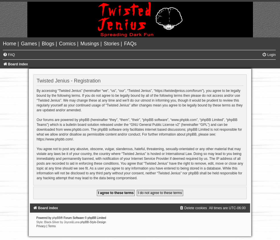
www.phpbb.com (76, 130)
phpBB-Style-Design (93, 222)
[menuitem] (10, 44)
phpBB (56, 217)
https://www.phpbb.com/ (54, 139)
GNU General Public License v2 (155, 125)
